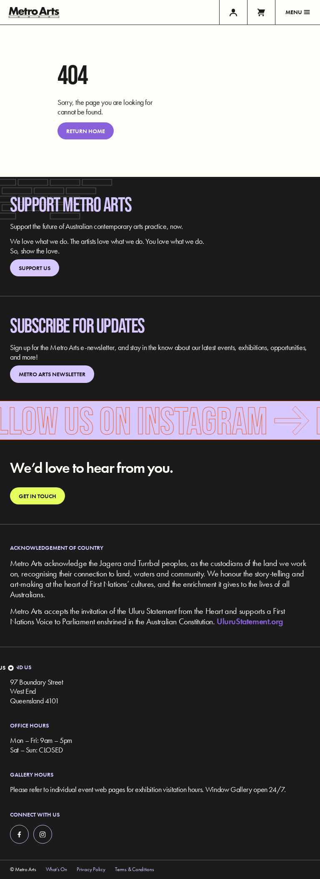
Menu (297, 12)
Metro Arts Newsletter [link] (52, 374)
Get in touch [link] (37, 496)
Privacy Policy (91, 869)
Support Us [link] (34, 268)
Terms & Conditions (134, 869)
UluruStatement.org (250, 621)
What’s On (56, 869)
